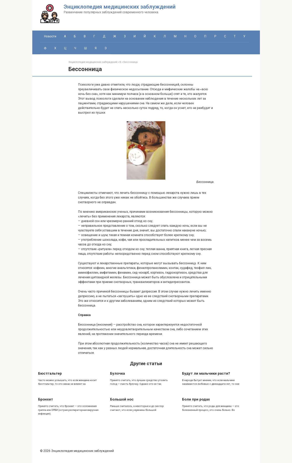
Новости (50, 36)
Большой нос (122, 399)
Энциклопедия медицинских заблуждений (119, 7)
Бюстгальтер (50, 373)
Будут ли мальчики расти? (206, 373)
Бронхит (45, 399)
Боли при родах (196, 399)
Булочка (117, 373)
